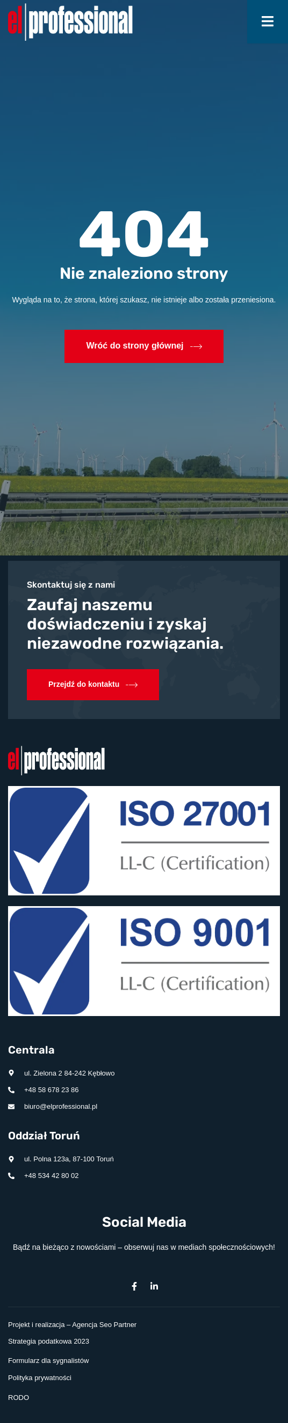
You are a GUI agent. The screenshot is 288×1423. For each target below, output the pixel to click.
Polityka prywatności (39, 1378)
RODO (18, 1398)
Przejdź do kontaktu (93, 685)
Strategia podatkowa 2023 (48, 1341)
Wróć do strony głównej (143, 346)
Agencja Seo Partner (104, 1325)
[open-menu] (267, 21)
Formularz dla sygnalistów (48, 1361)
